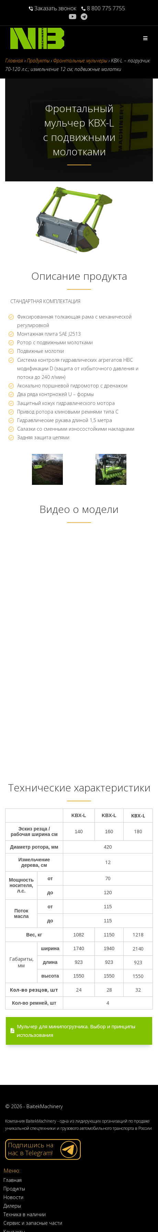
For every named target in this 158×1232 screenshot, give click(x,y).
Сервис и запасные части (32, 1223)
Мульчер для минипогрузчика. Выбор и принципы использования (73, 1030)
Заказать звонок (52, 8)
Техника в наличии (24, 1214)
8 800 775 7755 (103, 8)
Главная (12, 1180)
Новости (13, 1197)
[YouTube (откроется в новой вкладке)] (74, 16)
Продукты (14, 1188)
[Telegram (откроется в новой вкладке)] (84, 16)
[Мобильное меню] (145, 38)
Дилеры (12, 1206)
